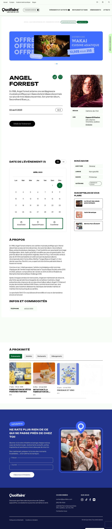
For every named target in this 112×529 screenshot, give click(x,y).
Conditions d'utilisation (31, 520)
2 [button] (59, 185)
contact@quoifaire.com (64, 499)
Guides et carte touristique (23, 2)
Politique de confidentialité (16, 520)
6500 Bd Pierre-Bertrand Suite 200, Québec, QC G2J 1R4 (66, 507)
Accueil (5, 2)
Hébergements (95, 10)
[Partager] (55, 77)
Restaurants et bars (80, 10)
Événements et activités (52, 22)
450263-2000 (28, 309)
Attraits (106, 10)
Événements (15, 356)
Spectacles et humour (93, 183)
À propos (11, 2)
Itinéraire (89, 125)
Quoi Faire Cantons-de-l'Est (37, 22)
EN (97, 2)
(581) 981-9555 (60, 502)
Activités (29, 356)
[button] (55, 63)
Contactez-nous (61, 511)
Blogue (34, 2)
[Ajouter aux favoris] (60, 77)
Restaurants (42, 356)
